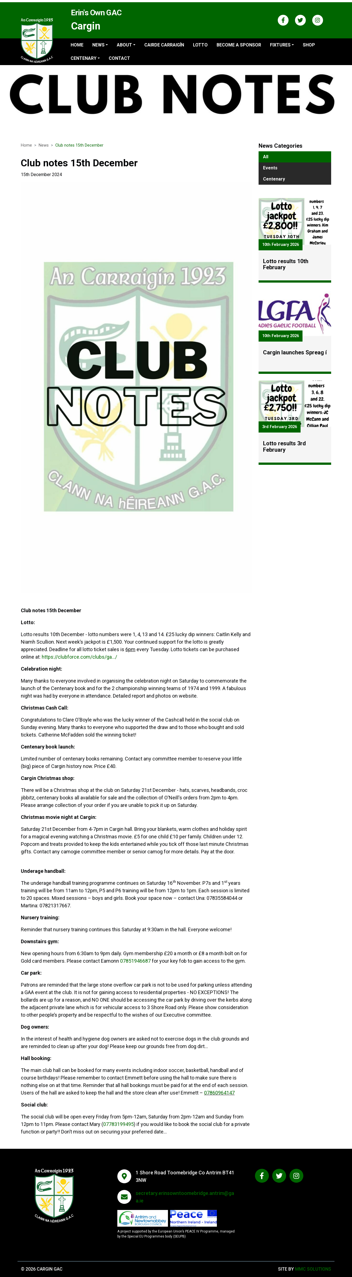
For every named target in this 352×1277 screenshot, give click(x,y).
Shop (309, 45)
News (44, 145)
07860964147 (219, 1096)
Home (77, 45)
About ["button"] (124, 45)
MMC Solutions (313, 1269)
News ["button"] (98, 45)
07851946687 (135, 964)
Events (270, 168)
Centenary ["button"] (83, 58)
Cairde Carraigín (164, 45)
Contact (119, 58)
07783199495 (118, 1127)
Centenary (274, 179)
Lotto (200, 45)
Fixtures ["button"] (280, 45)
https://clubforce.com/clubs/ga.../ (79, 660)
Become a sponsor (239, 45)
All (265, 156)
